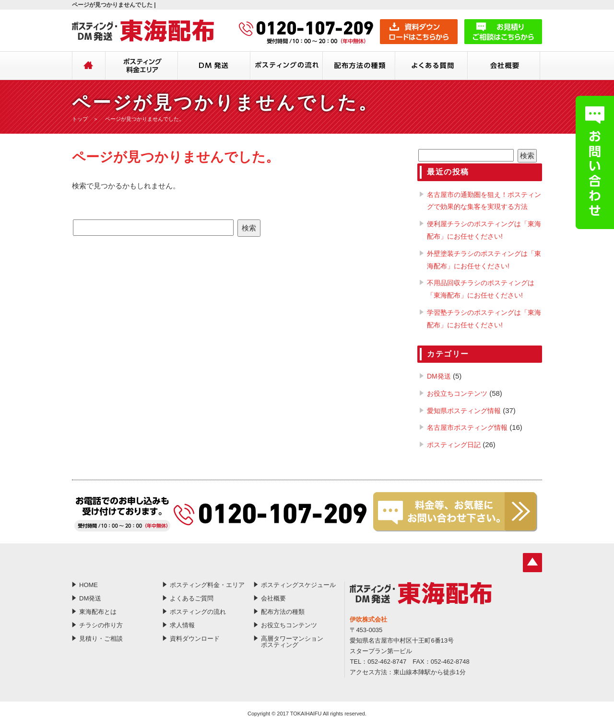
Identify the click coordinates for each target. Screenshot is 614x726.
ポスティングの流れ (286, 66)
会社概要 (504, 66)
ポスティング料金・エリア (142, 66)
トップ (80, 119)
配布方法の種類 (359, 66)
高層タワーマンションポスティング (292, 641)
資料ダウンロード (195, 638)
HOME (89, 66)
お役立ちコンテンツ (457, 393)
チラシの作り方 (101, 625)
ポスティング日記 (454, 445)
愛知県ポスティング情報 (464, 411)
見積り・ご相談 (101, 638)
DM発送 (214, 66)
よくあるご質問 (431, 66)
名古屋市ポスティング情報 (467, 427)
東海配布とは (98, 612)
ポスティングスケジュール (298, 585)
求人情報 (182, 625)
